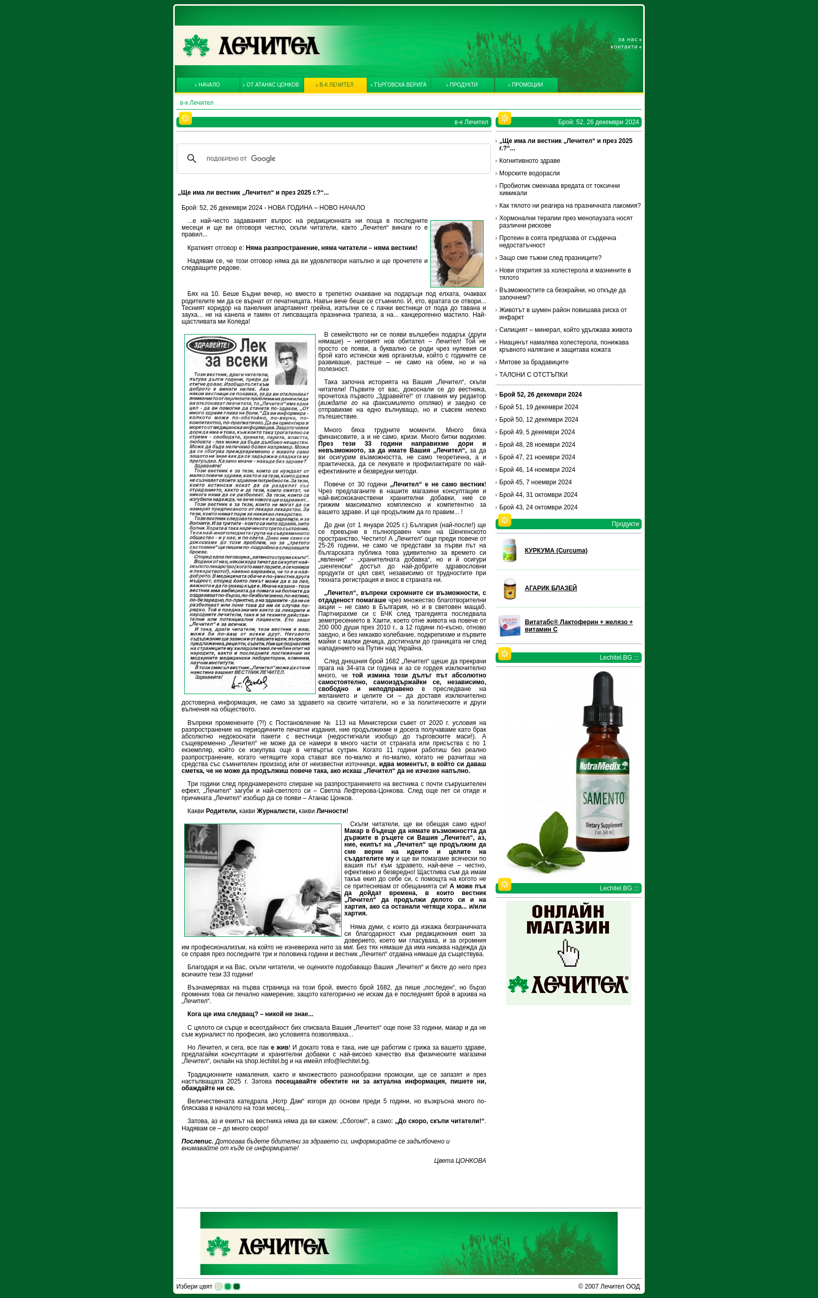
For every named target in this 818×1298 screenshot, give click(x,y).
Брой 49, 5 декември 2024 (537, 432)
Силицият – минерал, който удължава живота (565, 330)
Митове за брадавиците (534, 362)
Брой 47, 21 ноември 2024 (537, 457)
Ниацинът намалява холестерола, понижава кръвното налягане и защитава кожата (564, 346)
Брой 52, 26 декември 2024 (540, 394)
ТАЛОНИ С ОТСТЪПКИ (533, 374)
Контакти (624, 46)
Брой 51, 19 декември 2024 (539, 407)
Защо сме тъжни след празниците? (550, 257)
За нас (628, 39)
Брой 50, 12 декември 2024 (539, 419)
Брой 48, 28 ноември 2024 (537, 444)
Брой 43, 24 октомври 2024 (538, 507)
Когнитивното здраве (529, 160)
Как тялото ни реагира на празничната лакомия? (570, 205)
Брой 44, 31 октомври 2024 (538, 494)
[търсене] (332, 158)
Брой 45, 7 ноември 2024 (535, 482)
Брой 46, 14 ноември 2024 (537, 469)
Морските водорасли (529, 173)
